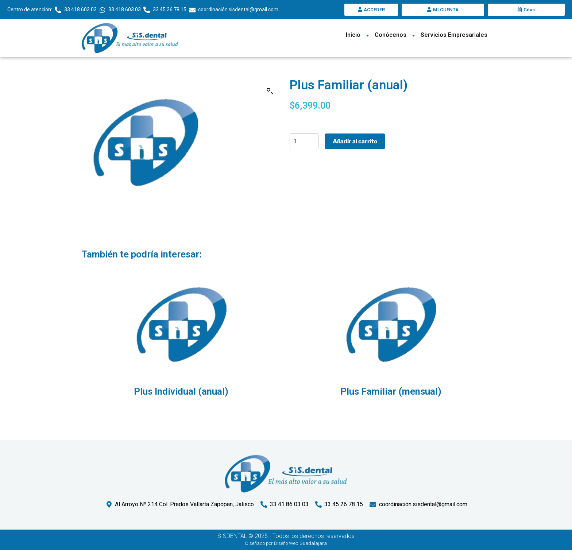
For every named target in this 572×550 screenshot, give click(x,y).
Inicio (353, 34)
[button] (270, 91)
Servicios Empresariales (454, 34)
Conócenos (390, 34)
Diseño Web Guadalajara (300, 543)
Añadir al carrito (356, 141)
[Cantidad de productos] (304, 141)
